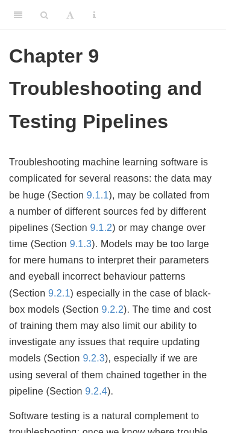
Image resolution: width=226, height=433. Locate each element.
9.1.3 (81, 244)
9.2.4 (96, 391)
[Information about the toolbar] (94, 15)
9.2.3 (94, 358)
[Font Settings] (70, 15)
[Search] (44, 15)
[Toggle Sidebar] (18, 15)
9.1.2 (101, 228)
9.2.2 (112, 309)
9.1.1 (98, 195)
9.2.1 (59, 293)
